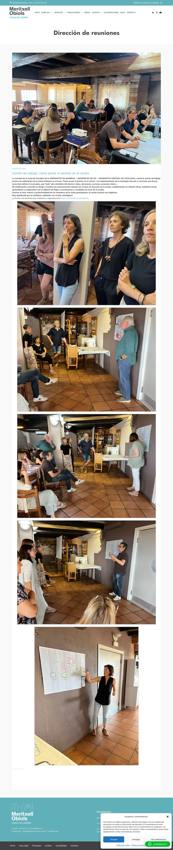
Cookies (48, 846)
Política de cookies (123, 845)
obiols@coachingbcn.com (22, 3)
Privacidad (36, 846)
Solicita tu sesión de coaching (148, 3)
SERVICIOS (58, 13)
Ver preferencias (158, 839)
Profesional (19, 169)
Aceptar (113, 839)
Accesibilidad (61, 846)
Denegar (136, 839)
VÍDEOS (87, 12)
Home (12, 846)
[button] (167, 816)
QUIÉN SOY (45, 13)
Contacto (74, 846)
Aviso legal (23, 846)
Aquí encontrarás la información (74, 198)
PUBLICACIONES (73, 13)
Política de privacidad (139, 845)
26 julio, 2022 (17, 769)
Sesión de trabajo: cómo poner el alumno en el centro (50, 173)
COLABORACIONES (111, 12)
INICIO (37, 12)
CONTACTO (131, 12)
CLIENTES (96, 13)
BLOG (123, 12)
